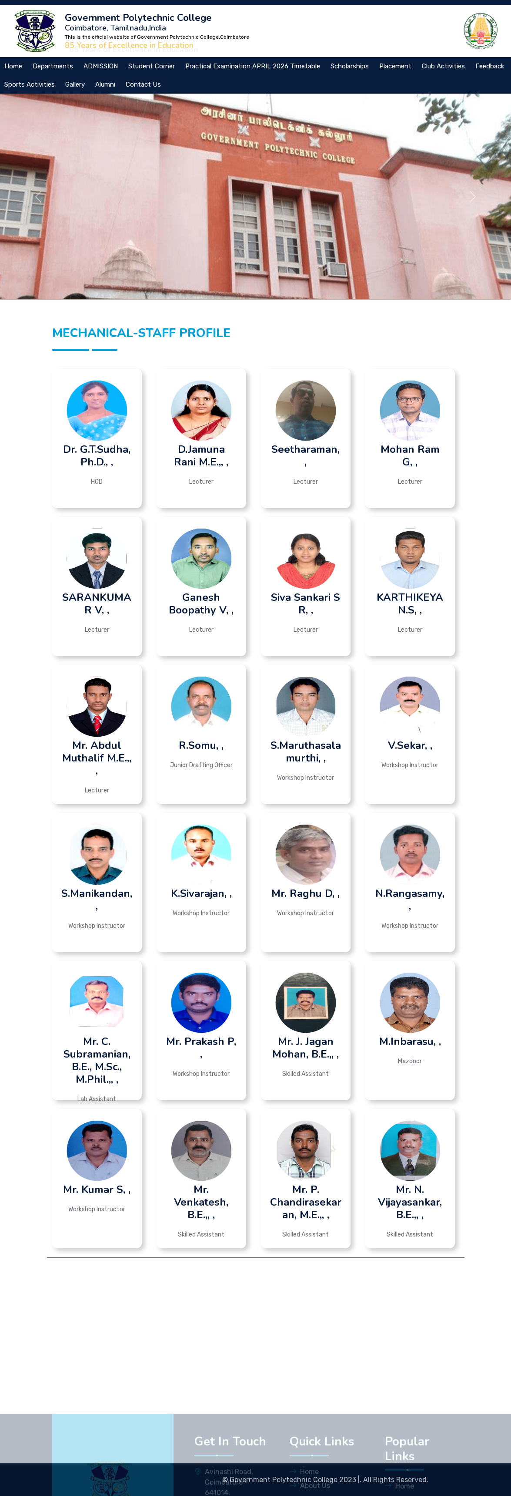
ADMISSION (100, 66)
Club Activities (443, 66)
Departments (53, 66)
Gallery (75, 84)
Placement (395, 66)
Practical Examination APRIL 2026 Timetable (252, 66)
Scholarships (350, 66)
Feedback (489, 66)
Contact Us (143, 84)
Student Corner (151, 66)
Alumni (105, 84)
